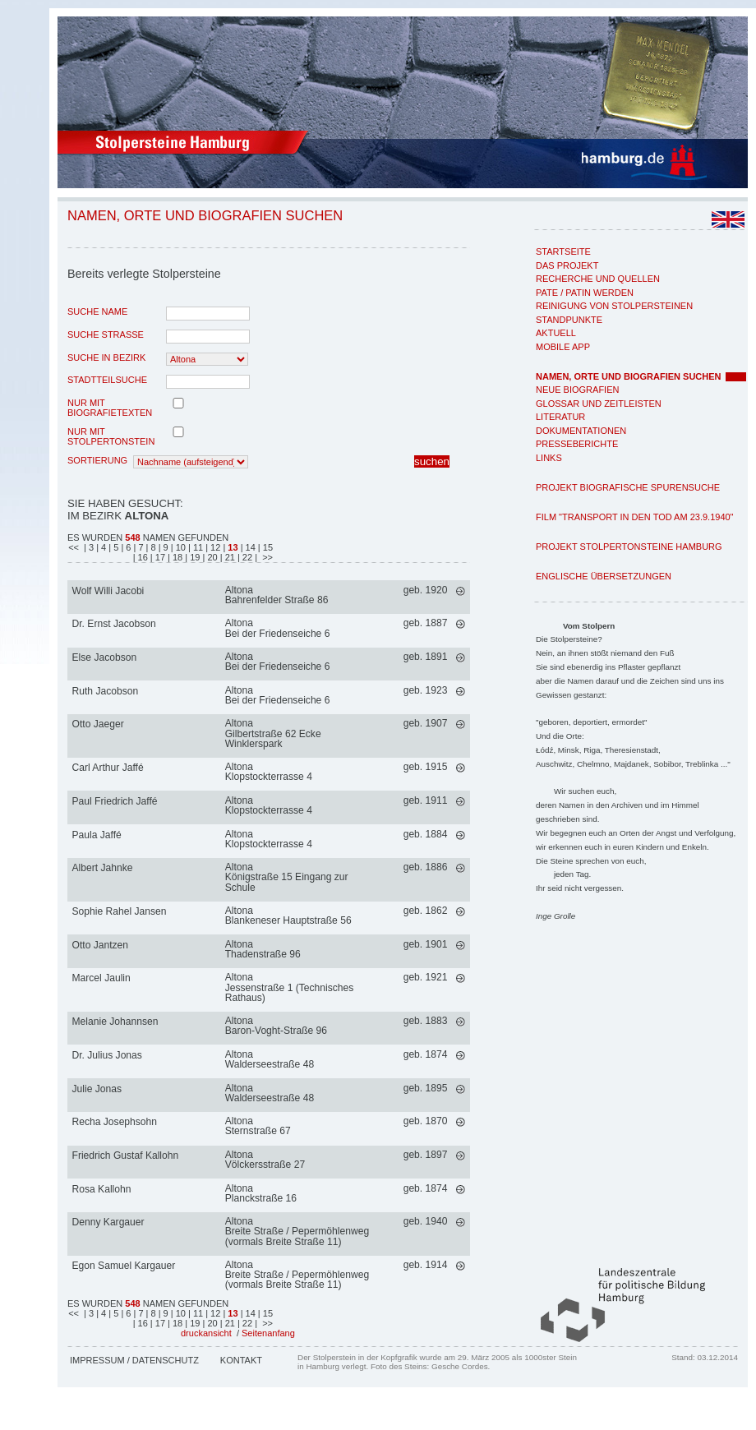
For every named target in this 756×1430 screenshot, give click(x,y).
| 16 (141, 557)
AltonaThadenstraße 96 (263, 949)
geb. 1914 (425, 1265)
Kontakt (241, 1360)
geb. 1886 (425, 867)
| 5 (114, 547)
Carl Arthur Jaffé (108, 767)
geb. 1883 (425, 1020)
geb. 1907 (425, 723)
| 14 (248, 547)
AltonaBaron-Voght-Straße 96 (276, 1025)
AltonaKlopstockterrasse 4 (268, 771)
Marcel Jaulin (101, 978)
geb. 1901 (425, 944)
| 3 (88, 547)
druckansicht (206, 1333)
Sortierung (97, 460)
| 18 (176, 557)
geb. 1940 (425, 1221)
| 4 (102, 547)
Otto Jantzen (100, 945)
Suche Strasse (105, 334)
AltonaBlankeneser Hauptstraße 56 (288, 915)
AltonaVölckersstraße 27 (265, 1159)
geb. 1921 (425, 977)
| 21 (228, 557)
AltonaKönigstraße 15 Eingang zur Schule (286, 877)
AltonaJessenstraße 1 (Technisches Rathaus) (289, 987)
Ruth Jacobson (105, 691)
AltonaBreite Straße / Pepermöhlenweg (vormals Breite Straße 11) (297, 1231)
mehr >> (460, 591)
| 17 (159, 557)
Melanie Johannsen (115, 1021)
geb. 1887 (425, 623)
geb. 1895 (425, 1088)
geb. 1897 (425, 1154)
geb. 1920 (425, 590)
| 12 (214, 547)
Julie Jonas (97, 1089)
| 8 (152, 547)
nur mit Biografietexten (109, 407)
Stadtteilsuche (107, 380)
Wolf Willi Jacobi (108, 591)
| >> (264, 557)
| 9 (165, 547)
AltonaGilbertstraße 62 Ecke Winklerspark (273, 733)
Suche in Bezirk (106, 357)
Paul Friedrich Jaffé (115, 801)
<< (74, 547)
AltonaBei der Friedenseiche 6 (277, 628)
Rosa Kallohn (101, 1189)
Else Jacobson (104, 657)
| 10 (179, 547)
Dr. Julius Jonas (107, 1055)
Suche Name (97, 311)
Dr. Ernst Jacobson (114, 624)
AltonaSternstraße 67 (258, 1126)
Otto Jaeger (98, 724)
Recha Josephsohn (115, 1122)
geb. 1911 (425, 800)
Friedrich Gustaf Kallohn (125, 1155)
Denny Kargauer (108, 1222)
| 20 (211, 557)
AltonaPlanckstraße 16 (261, 1193)
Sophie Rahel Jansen (119, 911)
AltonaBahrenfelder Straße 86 (277, 595)
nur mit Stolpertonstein (110, 436)
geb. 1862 (425, 910)
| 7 (139, 547)
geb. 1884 (425, 834)
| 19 (193, 557)
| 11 (196, 547)
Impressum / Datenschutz (134, 1360)
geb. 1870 (425, 1121)
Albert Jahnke (102, 868)
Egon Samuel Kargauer (124, 1265)
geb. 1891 (425, 656)
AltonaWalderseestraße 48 (269, 1059)
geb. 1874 (425, 1054)
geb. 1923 (425, 690)
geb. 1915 (425, 767)
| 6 (127, 547)
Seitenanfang (268, 1333)
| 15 (265, 547)
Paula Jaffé (97, 835)
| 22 (246, 557)
